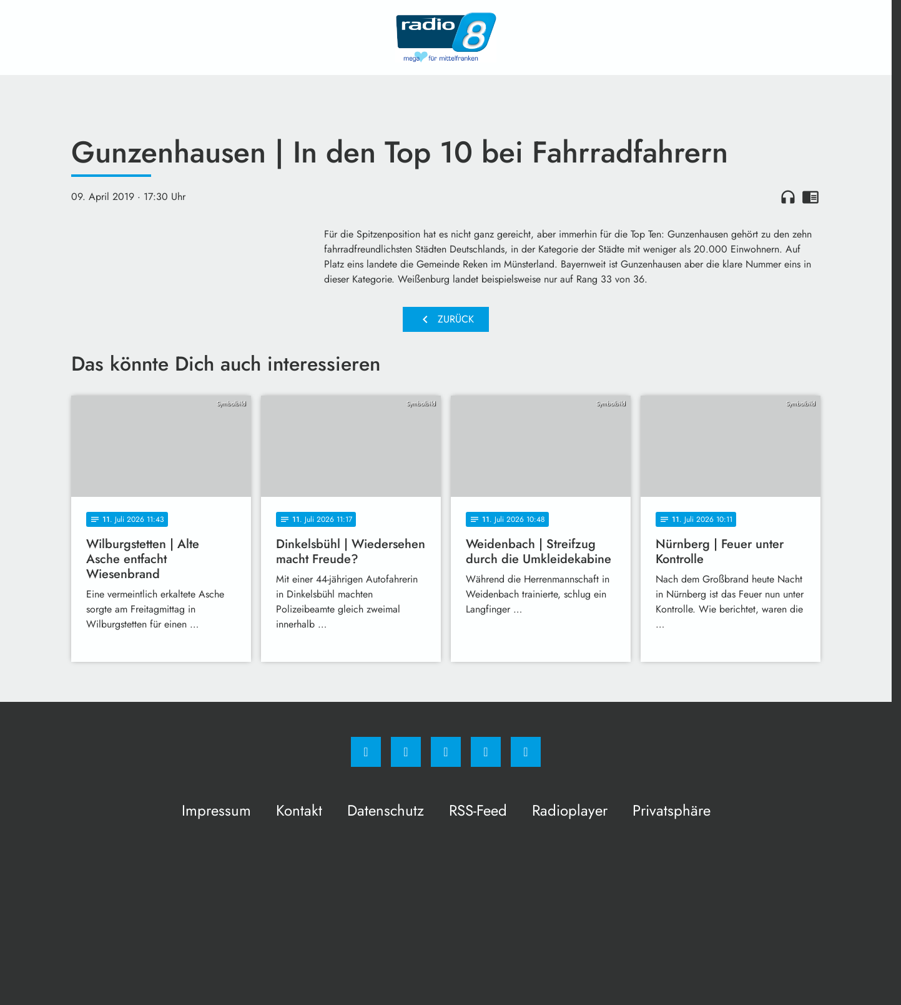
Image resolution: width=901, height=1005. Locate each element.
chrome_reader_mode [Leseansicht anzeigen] (810, 197)
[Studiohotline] (486, 752)
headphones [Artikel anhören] (788, 197)
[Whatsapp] (446, 752)
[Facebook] (366, 752)
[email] (526, 752)
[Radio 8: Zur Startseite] (445, 37)
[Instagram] (406, 752)
